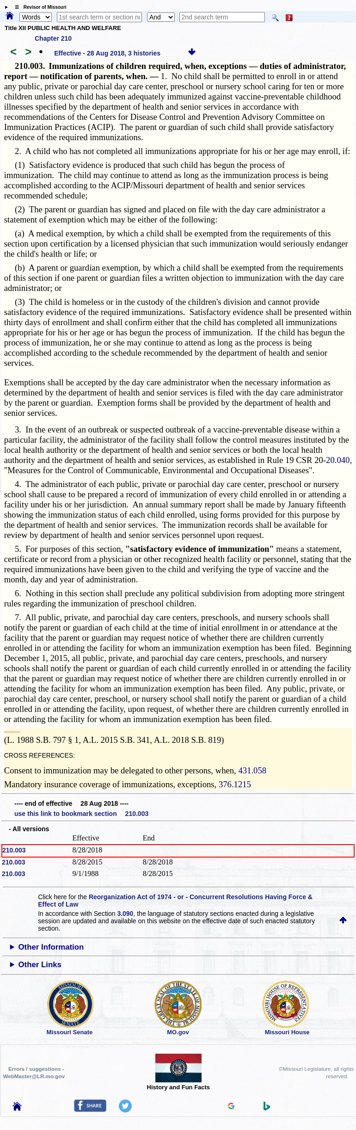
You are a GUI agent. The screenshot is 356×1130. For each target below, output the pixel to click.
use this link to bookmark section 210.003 (81, 813)
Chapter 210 (53, 38)
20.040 (338, 460)
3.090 (125, 913)
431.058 (252, 770)
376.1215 (235, 784)
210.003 (14, 850)
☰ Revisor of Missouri (38, 7)
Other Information (51, 947)
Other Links (39, 964)
